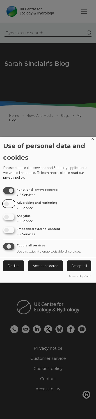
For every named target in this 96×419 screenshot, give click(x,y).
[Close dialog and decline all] (92, 139)
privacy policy (13, 178)
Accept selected (45, 266)
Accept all (79, 266)
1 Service (25, 208)
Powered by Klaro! (80, 276)
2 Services (26, 195)
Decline (14, 266)
